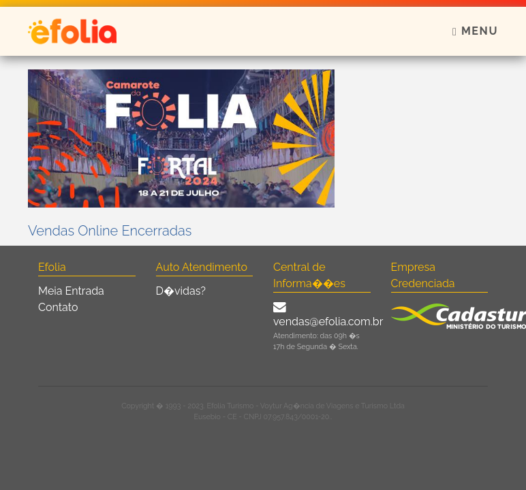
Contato (58, 307)
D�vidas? (181, 290)
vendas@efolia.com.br (328, 321)
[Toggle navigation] (471, 31)
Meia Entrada (71, 290)
